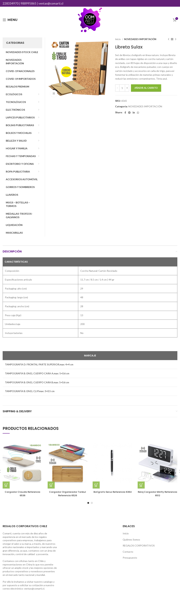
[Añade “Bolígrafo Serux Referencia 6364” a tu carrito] (96, 484)
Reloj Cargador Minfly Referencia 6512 (157, 493)
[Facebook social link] (125, 112)
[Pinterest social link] (129, 112)
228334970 (10, 3)
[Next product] (175, 39)
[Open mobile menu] (10, 19)
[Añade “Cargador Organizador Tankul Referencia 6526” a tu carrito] (51, 484)
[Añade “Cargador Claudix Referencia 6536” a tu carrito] (6, 484)
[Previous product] (168, 39)
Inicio (118, 39)
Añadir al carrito (146, 87)
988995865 (28, 3)
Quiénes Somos (131, 539)
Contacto (128, 551)
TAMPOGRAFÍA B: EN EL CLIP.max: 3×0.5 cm (29, 391)
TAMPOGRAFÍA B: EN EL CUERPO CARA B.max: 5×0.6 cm (37, 382)
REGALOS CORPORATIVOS (139, 545)
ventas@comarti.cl (50, 3)
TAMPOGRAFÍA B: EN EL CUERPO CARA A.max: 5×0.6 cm (37, 373)
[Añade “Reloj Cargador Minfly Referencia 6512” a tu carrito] (141, 484)
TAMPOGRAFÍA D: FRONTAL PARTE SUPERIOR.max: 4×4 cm (39, 364)
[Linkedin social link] (134, 112)
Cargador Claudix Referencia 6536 (22, 493)
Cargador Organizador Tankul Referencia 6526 (67, 493)
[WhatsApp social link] (138, 112)
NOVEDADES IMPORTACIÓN (140, 39)
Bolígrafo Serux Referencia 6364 (112, 493)
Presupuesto (130, 557)
